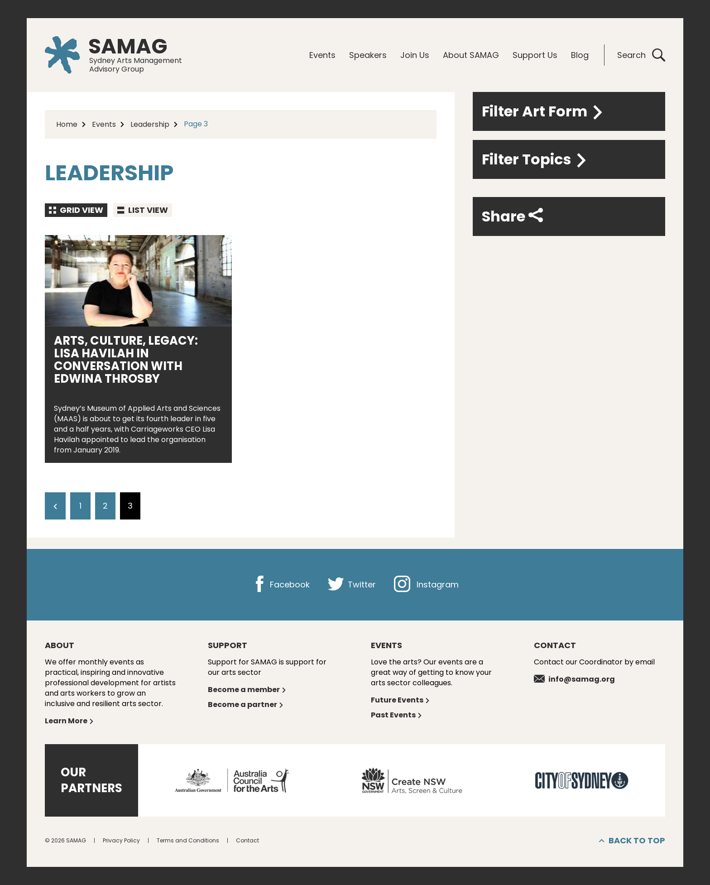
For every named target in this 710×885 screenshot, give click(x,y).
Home (66, 124)
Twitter (352, 584)
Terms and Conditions (188, 840)
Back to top (632, 841)
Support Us (535, 55)
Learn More (69, 721)
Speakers (368, 55)
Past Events (396, 715)
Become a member (247, 689)
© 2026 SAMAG (65, 840)
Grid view (76, 210)
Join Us (414, 55)
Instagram (426, 584)
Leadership (149, 124)
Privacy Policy (121, 840)
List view (142, 210)
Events (322, 55)
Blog (580, 55)
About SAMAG (471, 55)
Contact (247, 840)
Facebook (280, 584)
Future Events (400, 700)
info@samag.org (574, 679)
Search (641, 55)
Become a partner (246, 704)
